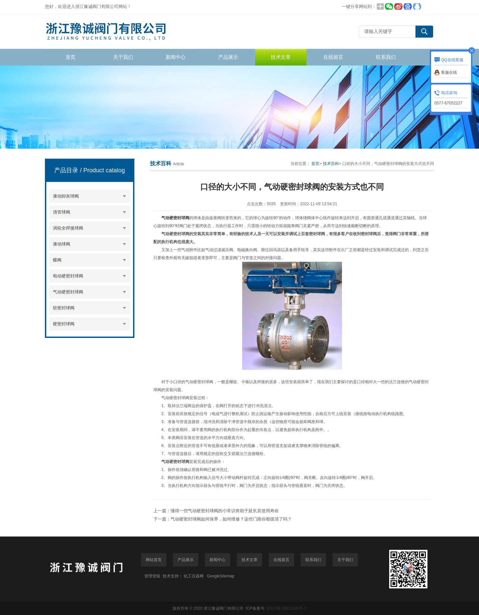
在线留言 (333, 57)
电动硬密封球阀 (68, 275)
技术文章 (281, 57)
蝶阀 (57, 259)
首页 (71, 57)
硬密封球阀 (64, 323)
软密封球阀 (64, 307)
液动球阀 (61, 243)
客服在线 (449, 72)
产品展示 (228, 57)
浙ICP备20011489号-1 (286, 608)
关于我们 (123, 57)
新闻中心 (176, 57)
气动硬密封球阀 (68, 291)
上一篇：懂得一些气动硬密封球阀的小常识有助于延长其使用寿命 (216, 510)
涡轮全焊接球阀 (68, 228)
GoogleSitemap (221, 576)
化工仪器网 (194, 576)
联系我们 (386, 57)
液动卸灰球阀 (66, 196)
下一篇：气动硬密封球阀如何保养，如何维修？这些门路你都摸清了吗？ (222, 519)
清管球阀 (61, 212)
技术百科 (331, 163)
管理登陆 (152, 576)
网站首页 (154, 559)
